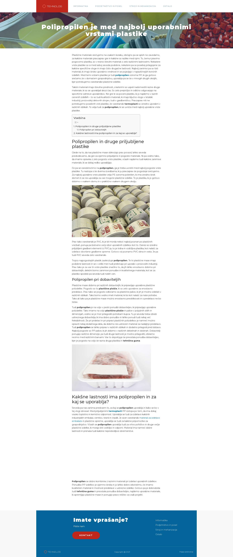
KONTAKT (86, 535)
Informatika (80, 6)
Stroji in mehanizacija (142, 6)
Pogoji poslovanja (186, 552)
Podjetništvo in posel (108, 6)
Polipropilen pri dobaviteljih (92, 129)
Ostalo (167, 6)
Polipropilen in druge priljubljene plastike (98, 126)
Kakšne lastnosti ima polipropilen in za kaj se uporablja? (106, 133)
